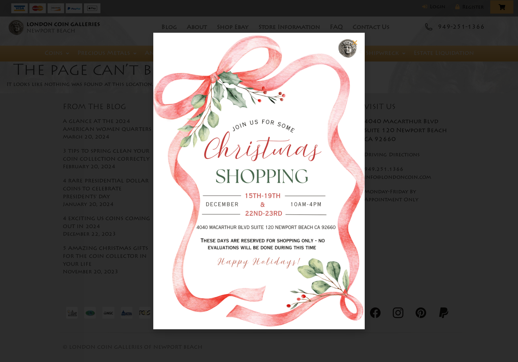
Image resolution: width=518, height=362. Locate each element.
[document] (259, 181)
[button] (345, 42)
